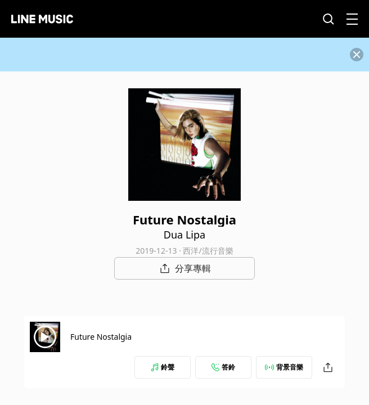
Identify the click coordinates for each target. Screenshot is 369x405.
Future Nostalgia (101, 336)
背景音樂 (284, 367)
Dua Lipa (184, 234)
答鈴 (223, 367)
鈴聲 (162, 367)
